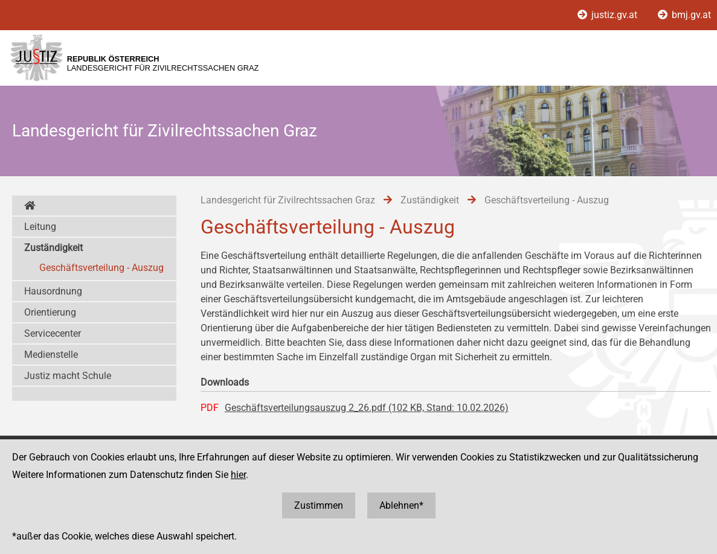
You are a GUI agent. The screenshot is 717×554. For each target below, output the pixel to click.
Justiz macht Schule (67, 375)
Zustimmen (318, 505)
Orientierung (50, 312)
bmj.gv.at (684, 15)
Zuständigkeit (53, 247)
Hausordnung (53, 291)
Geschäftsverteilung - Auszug (101, 267)
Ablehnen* (401, 505)
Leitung (40, 226)
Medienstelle (51, 354)
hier (238, 474)
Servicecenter (52, 333)
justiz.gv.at (608, 15)
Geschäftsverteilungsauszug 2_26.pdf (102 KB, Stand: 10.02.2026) (367, 407)
